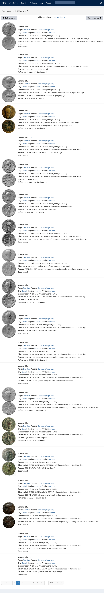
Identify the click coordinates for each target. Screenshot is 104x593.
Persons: (34, 29)
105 (30, 81)
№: (27, 27)
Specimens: (22, 46)
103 (30, 27)
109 (30, 195)
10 (42, 583)
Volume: (21, 27)
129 (57, 583)
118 (30, 507)
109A (31, 224)
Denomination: (23, 35)
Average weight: (48, 35)
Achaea (52, 32)
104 (30, 54)
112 (30, 316)
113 (30, 342)
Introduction (13, 3)
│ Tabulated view (58, 17)
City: (19, 32)
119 (30, 533)
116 (30, 423)
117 (30, 480)
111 (30, 285)
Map (41, 3)
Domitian (26, 29)
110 (30, 254)
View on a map (94, 18)
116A (31, 453)
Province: (45, 32)
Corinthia (37, 32)
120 (30, 557)
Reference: (22, 72)
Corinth (25, 32)
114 (30, 366)
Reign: (20, 29)
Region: (31, 32)
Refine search (9, 18)
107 (30, 138)
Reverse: (21, 41)
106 (30, 111)
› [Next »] (61, 583)
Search (24, 3)
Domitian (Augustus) (46, 29)
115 (30, 393)
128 (51, 583)
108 (30, 164)
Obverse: (21, 38)
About (49, 3)
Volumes (33, 3)
